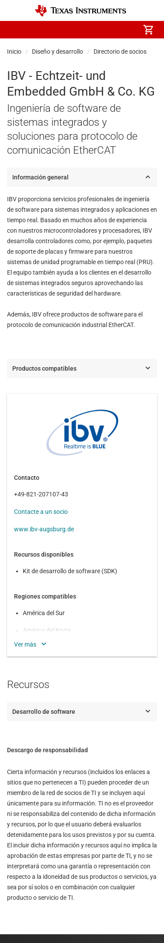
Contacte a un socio (41, 511)
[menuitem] (75, 29)
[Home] (80, 11)
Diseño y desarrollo (57, 51)
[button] (15, 29)
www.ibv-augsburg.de (44, 529)
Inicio (14, 51)
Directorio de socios (120, 51)
